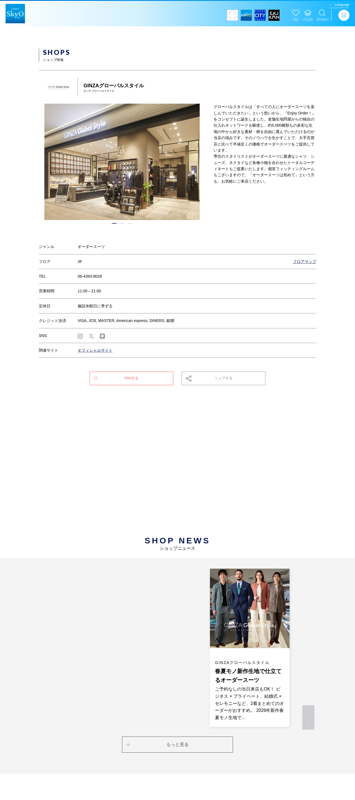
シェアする (224, 378)
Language (342, 5)
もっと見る (177, 744)
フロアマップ (304, 261)
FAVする (131, 378)
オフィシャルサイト (95, 350)
